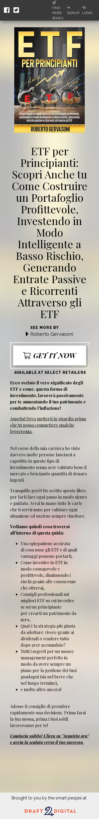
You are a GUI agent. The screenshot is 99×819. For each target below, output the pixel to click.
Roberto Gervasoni (51, 334)
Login (87, 10)
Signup (73, 10)
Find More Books (57, 10)
